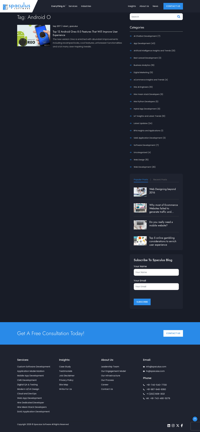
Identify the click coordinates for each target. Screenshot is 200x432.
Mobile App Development (30, 375)
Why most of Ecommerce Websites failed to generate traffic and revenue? (163, 210)
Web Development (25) (145, 167)
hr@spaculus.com (154, 371)
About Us (144, 6)
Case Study (65, 366)
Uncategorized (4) (142, 152)
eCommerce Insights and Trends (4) (151, 79)
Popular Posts (141, 179)
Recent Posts (160, 179)
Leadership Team (110, 366)
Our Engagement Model (113, 371)
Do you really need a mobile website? (161, 223)
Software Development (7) (146, 145)
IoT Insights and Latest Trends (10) (149, 116)
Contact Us (173, 333)
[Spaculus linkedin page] (168, 425)
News (155, 6)
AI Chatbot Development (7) (147, 36)
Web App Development (29, 398)
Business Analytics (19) (144, 65)
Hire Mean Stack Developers (32, 407)
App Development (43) (144, 43)
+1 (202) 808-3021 (154, 393)
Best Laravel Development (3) (147, 58)
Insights (132, 6)
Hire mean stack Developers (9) (148, 94)
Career (105, 384)
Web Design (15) (141, 159)
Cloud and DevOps (26, 393)
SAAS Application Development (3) (150, 138)
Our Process (107, 380)
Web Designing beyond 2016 (162, 190)
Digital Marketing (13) (143, 72)
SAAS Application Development (33, 411)
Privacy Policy (66, 380)
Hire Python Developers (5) (146, 101)
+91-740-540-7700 (155, 384)
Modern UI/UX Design (28, 389)
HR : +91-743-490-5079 (156, 398)
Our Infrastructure (110, 375)
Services (73, 6)
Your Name (140, 266)
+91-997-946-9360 (154, 389)
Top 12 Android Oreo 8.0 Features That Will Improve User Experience (85, 33)
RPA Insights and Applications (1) (148, 130)
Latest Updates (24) (143, 123)
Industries (86, 6)
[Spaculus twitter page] (177, 425)
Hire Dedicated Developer (30, 402)
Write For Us (65, 389)
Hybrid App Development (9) (147, 108)
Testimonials (65, 371)
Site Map (63, 384)
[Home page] (16, 6)
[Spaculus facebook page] (182, 425)
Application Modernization (30, 371)
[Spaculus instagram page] (173, 425)
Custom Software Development (33, 366)
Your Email (140, 280)
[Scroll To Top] (195, 419)
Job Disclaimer (67, 375)
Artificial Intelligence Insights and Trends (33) (154, 50)
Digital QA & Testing (27, 384)
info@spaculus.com (154, 366)
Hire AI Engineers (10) (143, 87)
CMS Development (27, 380)
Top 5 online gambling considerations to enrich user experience (162, 241)
